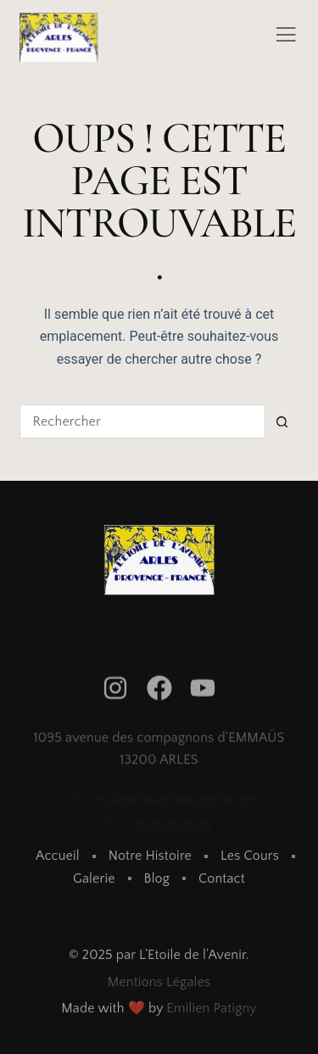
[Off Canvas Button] (285, 37)
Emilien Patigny (211, 1010)
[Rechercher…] (142, 421)
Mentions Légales (159, 984)
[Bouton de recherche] (282, 421)
